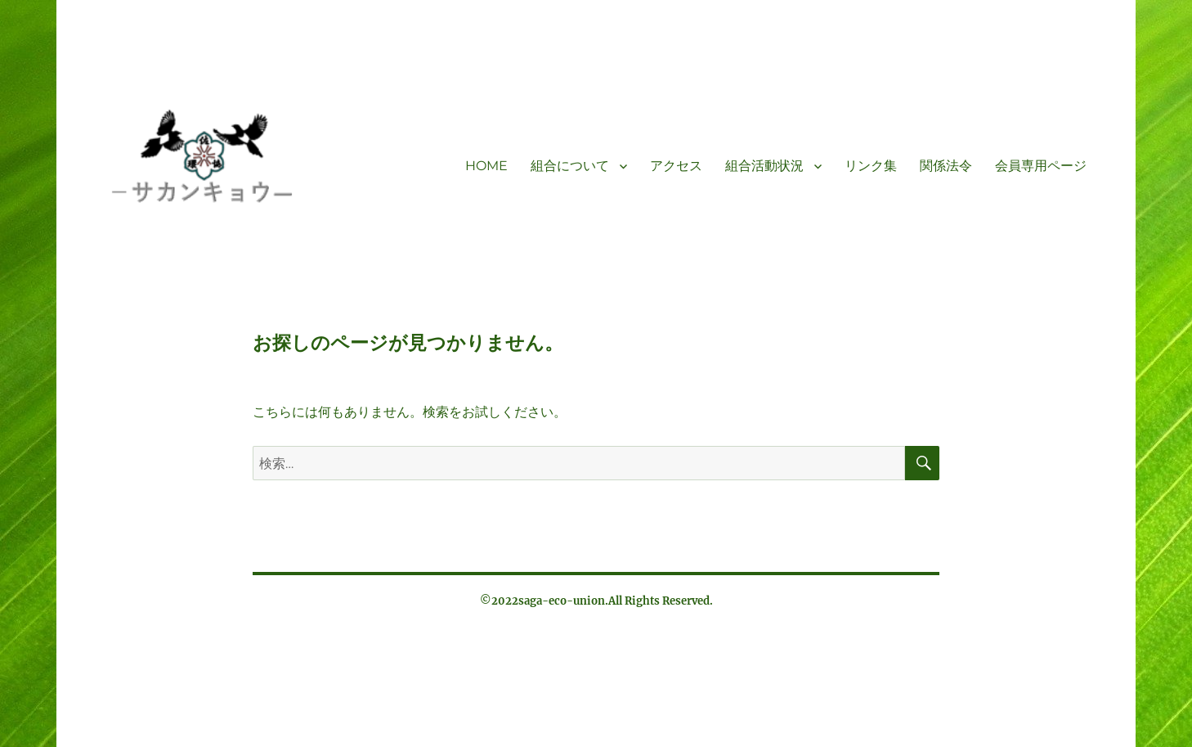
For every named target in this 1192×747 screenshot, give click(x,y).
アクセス (676, 165)
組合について (570, 165)
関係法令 (946, 165)
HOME (486, 165)
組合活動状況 (764, 165)
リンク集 (871, 165)
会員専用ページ (1041, 165)
